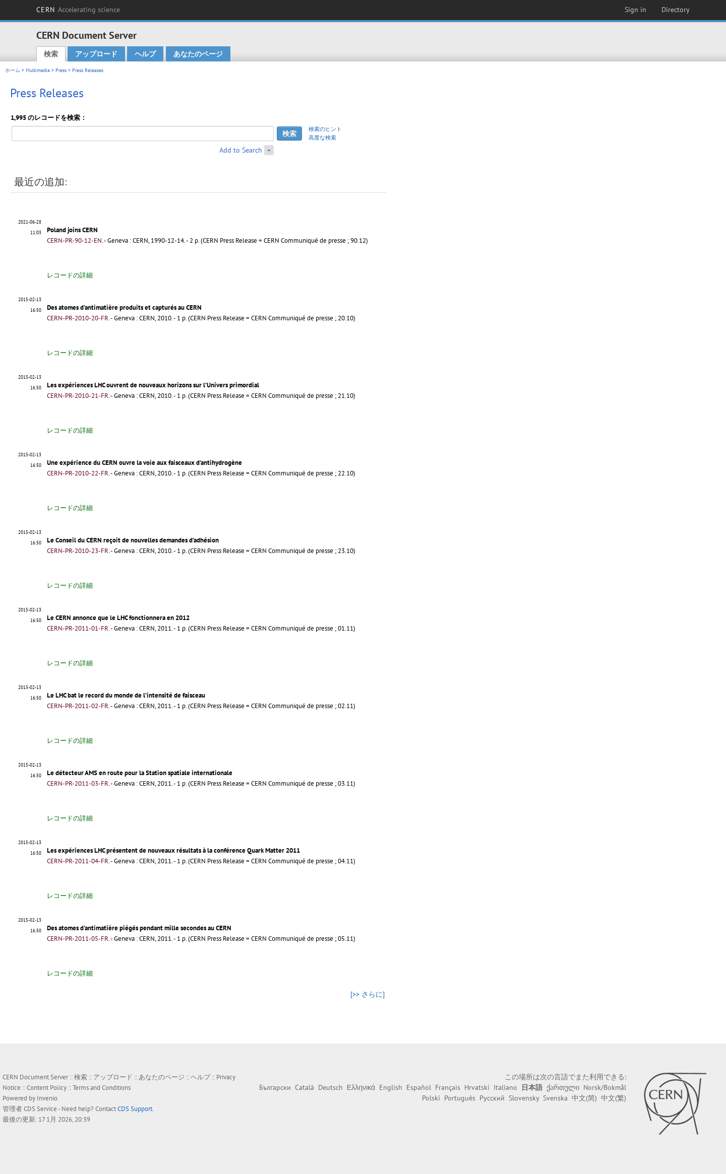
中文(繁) (613, 1097)
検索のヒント (325, 128)
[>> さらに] (367, 994)
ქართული (563, 1087)
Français (447, 1087)
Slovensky (524, 1097)
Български (275, 1087)
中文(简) (584, 1097)
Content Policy (47, 1087)
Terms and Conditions (102, 1087)
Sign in (635, 9)
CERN (78, 9)
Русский (492, 1097)
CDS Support (134, 1108)
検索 (51, 53)
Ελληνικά (361, 1087)
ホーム (12, 70)
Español (418, 1087)
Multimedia (38, 70)
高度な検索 (322, 137)
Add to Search (240, 150)
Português (459, 1097)
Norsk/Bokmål (604, 1087)
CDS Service (40, 1108)
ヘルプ (145, 53)
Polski (431, 1097)
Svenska (555, 1097)
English (390, 1087)
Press (61, 70)
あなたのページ (198, 53)
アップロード (96, 53)
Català (304, 1087)
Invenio (47, 1098)
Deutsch (330, 1087)
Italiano (505, 1087)
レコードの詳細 (70, 275)
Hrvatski (477, 1087)
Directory (675, 9)
